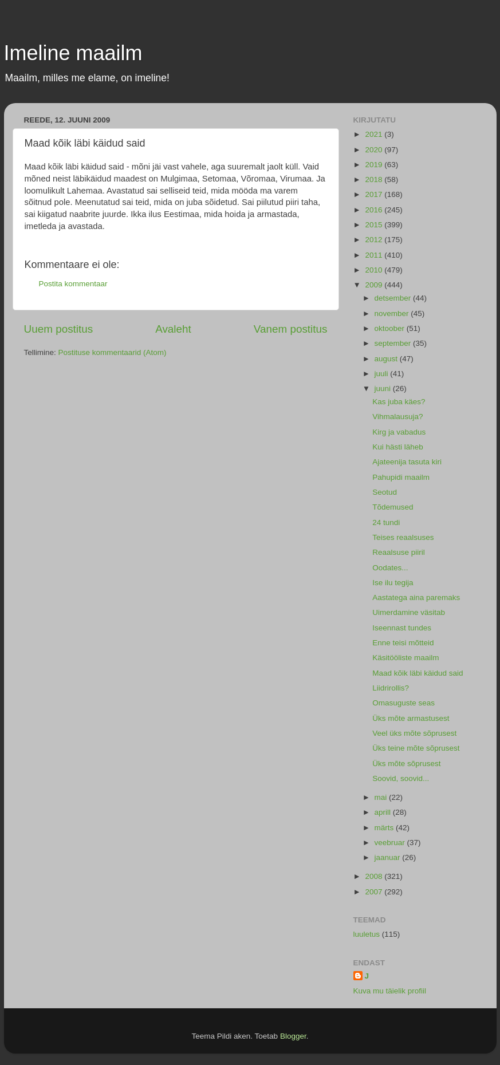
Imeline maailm (73, 53)
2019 (374, 164)
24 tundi (386, 522)
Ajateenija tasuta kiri (407, 461)
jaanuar (389, 857)
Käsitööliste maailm (405, 657)
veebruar (391, 842)
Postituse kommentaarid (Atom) (112, 352)
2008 (374, 876)
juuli (383, 373)
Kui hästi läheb (397, 447)
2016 (374, 210)
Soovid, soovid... (400, 778)
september (394, 343)
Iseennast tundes (401, 628)
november (393, 313)
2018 (374, 179)
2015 (374, 224)
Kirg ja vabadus (399, 432)
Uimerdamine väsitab (408, 612)
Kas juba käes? (398, 401)
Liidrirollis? (390, 688)
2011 (374, 255)
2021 (374, 134)
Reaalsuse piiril (398, 552)
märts (385, 827)
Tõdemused (392, 507)
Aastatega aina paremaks (416, 597)
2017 (374, 194)
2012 (374, 239)
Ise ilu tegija (392, 582)
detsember (394, 298)
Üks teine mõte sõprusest (415, 748)
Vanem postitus (291, 329)
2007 (374, 892)
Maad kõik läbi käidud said (417, 673)
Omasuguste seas (403, 703)
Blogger (293, 1036)
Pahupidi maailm (401, 477)
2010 (374, 270)
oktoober (391, 328)
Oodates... (390, 567)
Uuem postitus (58, 329)
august (387, 358)
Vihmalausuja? (397, 416)
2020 (374, 149)
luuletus (366, 934)
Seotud (384, 492)
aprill (384, 812)
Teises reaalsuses (403, 537)
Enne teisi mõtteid (403, 642)
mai (382, 797)
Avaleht (173, 329)
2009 (374, 285)
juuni (384, 388)
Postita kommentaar (73, 283)
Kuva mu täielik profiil (390, 991)
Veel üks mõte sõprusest (414, 733)
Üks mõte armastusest (410, 718)
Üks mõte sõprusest (406, 763)
